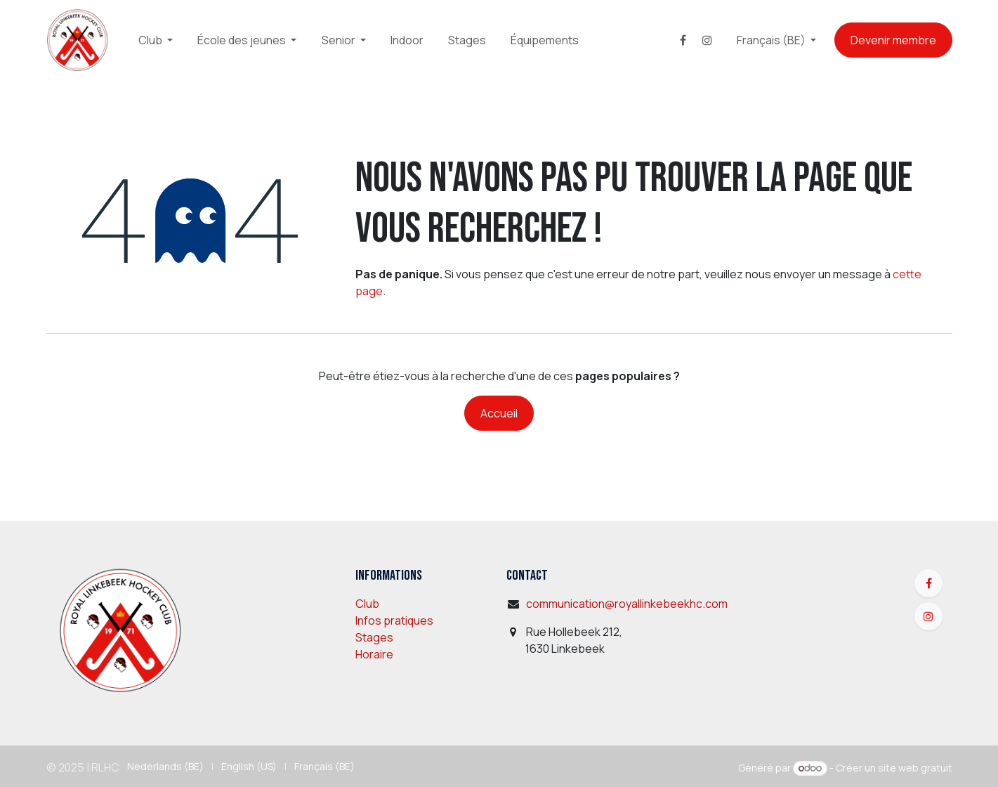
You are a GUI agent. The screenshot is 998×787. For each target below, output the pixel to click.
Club (367, 603)
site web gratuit (915, 767)
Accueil (499, 413)
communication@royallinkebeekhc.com (627, 603)
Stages (374, 637)
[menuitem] (155, 40)
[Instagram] (707, 40)
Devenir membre (893, 40)
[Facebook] (682, 40)
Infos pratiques (394, 620)
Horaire (374, 654)
